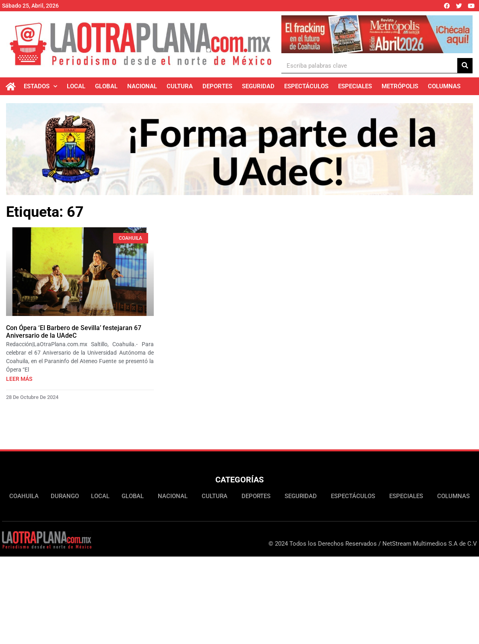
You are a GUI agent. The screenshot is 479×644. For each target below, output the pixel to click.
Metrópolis (400, 86)
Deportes (217, 86)
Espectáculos (306, 86)
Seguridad (258, 86)
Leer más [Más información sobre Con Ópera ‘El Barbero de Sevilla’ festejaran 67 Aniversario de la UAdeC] (19, 379)
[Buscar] (465, 65)
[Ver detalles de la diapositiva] (377, 34)
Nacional (142, 86)
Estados (40, 86)
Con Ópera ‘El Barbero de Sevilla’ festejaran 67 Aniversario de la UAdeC (73, 331)
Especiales (355, 86)
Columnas (444, 86)
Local (76, 86)
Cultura (180, 86)
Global (106, 86)
